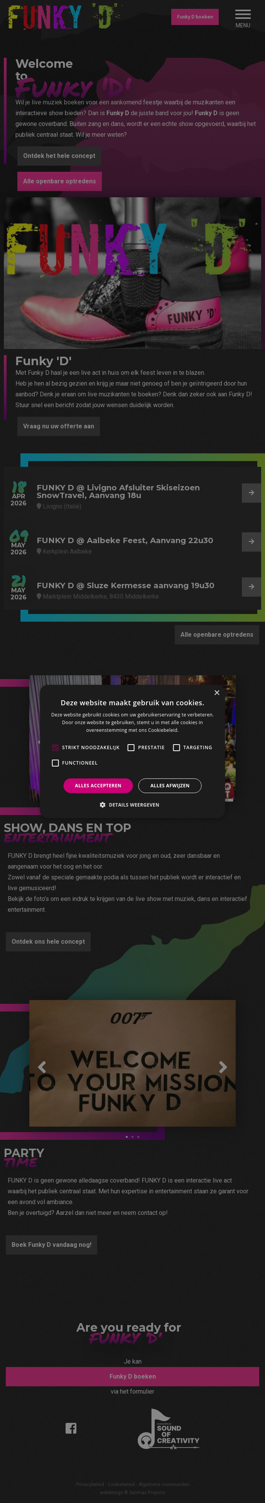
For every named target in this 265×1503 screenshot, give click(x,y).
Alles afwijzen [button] (170, 785)
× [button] (216, 693)
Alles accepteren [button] (98, 785)
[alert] (132, 751)
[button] (132, 805)
